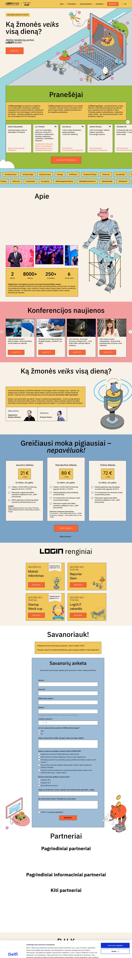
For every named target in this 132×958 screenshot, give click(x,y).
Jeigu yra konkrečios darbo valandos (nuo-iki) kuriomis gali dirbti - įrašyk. (66, 773)
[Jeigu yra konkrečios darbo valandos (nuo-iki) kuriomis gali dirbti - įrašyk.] (68, 777)
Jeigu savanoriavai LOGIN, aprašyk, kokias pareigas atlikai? (61, 721)
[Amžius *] (83, 693)
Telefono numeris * (45, 702)
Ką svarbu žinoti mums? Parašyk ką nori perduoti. (57, 782)
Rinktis (115, 935)
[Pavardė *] (83, 684)
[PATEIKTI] (68, 801)
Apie (62, 4)
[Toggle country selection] (42, 706)
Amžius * (72, 689)
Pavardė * (73, 680)
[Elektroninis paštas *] (52, 693)
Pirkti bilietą (66, 528)
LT (122, 4)
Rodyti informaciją (33, 954)
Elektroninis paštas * (46, 689)
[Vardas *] (52, 684)
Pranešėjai (72, 4)
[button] (128, 122)
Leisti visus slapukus (115, 929)
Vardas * (41, 680)
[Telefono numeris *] (70, 706)
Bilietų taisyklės (66, 537)
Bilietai (112, 4)
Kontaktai (99, 4)
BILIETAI (14, 51)
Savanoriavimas (86, 4)
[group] (20, 256)
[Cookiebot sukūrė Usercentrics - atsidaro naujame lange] (13, 954)
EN (125, 4)
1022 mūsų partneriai (39, 932)
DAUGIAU (36, 585)
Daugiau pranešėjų (66, 160)
